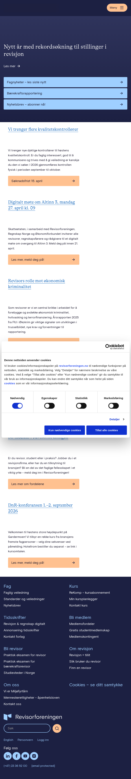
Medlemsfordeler (82, 624)
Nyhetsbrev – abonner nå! (26, 104)
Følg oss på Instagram (34, 756)
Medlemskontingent (84, 637)
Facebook (16, 756)
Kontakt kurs (78, 605)
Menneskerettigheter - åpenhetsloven (32, 698)
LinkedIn (8, 756)
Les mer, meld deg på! (27, 260)
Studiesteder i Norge (19, 673)
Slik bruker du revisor (85, 661)
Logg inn (43, 740)
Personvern (25, 740)
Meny (117, 7)
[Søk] (57, 728)
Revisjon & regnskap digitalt (24, 624)
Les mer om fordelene (27, 484)
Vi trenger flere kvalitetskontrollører (43, 129)
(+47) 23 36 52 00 (15, 765)
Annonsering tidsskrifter (21, 630)
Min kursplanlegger (83, 599)
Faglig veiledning (16, 593)
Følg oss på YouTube (25, 756)
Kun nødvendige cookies (65, 430)
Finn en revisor (80, 668)
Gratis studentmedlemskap (89, 630)
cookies (9, 383)
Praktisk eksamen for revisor (25, 655)
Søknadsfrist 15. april (26, 181)
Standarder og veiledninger (24, 599)
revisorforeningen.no (73, 365)
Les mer (9, 66)
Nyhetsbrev (12, 605)
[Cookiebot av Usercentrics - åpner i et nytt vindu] (111, 346)
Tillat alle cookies (106, 430)
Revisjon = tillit (79, 655)
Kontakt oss (12, 704)
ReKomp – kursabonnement (89, 593)
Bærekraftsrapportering (24, 93)
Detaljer (115, 419)
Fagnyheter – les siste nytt (26, 82)
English (8, 740)
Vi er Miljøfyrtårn (16, 691)
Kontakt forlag (14, 637)
